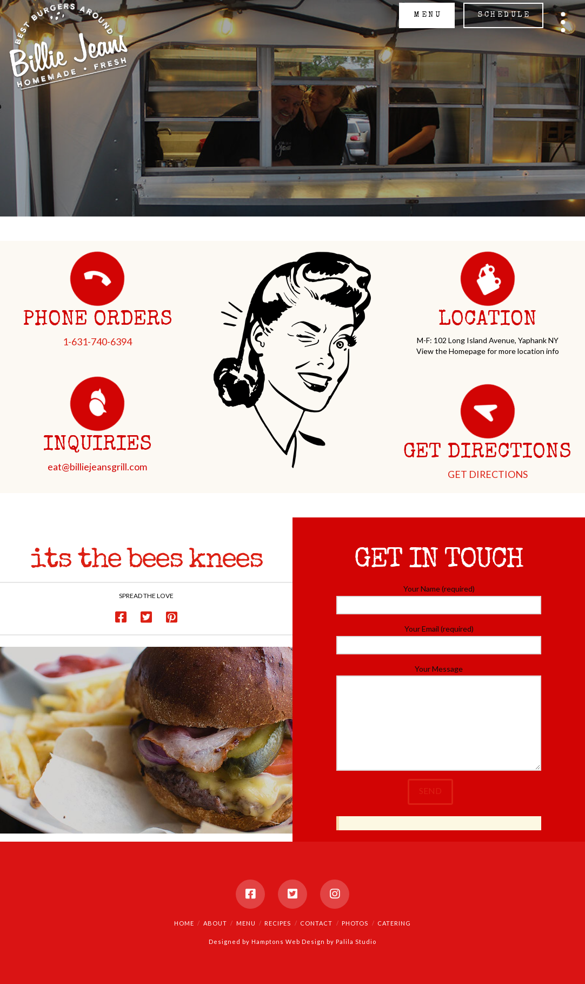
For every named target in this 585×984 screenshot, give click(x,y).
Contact (316, 923)
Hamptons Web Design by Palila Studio (313, 941)
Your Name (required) (438, 597)
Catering (394, 923)
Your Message (438, 675)
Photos (355, 923)
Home (184, 923)
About (215, 923)
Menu (246, 923)
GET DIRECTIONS (488, 474)
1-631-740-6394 (97, 341)
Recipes (277, 923)
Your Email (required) (438, 637)
